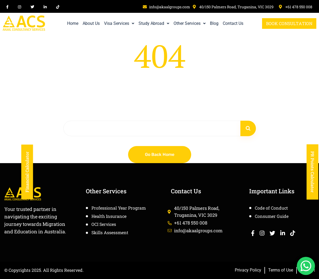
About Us (91, 23)
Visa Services (119, 23)
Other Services (190, 23)
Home (72, 23)
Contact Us (233, 23)
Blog (214, 23)
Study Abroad (154, 23)
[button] (119, 23)
